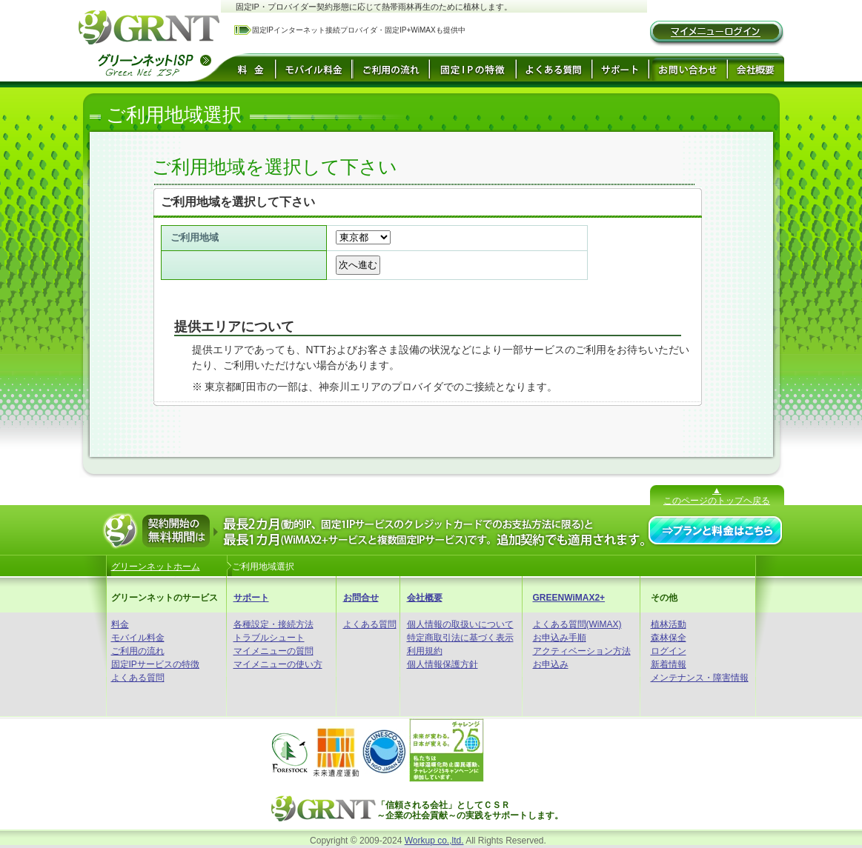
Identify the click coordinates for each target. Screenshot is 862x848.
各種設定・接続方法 (273, 624)
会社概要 (424, 597)
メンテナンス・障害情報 (700, 677)
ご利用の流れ (138, 651)
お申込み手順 (559, 637)
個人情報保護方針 (442, 664)
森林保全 (668, 637)
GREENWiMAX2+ (569, 597)
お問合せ (361, 597)
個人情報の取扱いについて (460, 624)
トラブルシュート (269, 637)
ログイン (668, 651)
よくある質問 (138, 677)
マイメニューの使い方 (277, 664)
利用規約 (424, 651)
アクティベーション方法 (582, 651)
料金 (120, 624)
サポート (251, 597)
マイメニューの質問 (273, 651)
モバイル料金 (138, 637)
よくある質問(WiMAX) (577, 624)
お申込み (550, 664)
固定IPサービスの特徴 (155, 664)
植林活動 (668, 624)
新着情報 (668, 664)
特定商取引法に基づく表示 (460, 637)
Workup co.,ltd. (434, 840)
